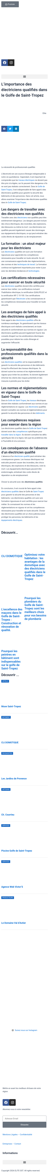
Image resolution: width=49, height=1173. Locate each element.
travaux (33, 400)
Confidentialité (26, 1134)
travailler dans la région (11, 435)
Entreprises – (8, 1144)
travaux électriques (26, 180)
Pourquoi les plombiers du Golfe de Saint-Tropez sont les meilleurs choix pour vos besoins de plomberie (35, 608)
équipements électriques (11, 520)
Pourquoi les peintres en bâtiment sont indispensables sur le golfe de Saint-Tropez (11, 659)
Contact (17, 1144)
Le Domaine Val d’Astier (13, 923)
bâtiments (40, 413)
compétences (22, 431)
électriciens (22, 217)
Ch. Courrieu (7, 814)
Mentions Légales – (11, 1134)
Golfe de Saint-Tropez (17, 202)
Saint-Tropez (38, 491)
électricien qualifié (22, 456)
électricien (21, 299)
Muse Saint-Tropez (11, 706)
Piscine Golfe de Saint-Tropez (16, 850)
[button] (24, 76)
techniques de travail (26, 264)
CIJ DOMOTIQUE (12, 556)
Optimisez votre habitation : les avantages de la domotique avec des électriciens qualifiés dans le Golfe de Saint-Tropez (35, 567)
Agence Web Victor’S (12, 887)
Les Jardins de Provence (14, 778)
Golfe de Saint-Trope (37, 428)
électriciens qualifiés (24, 320)
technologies (33, 271)
